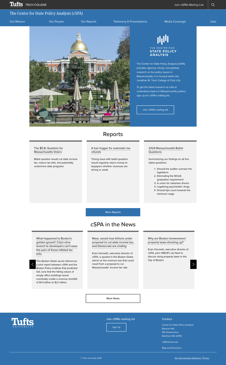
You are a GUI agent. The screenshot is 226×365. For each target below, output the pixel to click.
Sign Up (116, 327)
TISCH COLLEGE (35, 4)
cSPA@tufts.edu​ (170, 342)
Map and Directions (171, 348)
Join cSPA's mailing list (155, 110)
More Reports (113, 212)
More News (113, 298)
